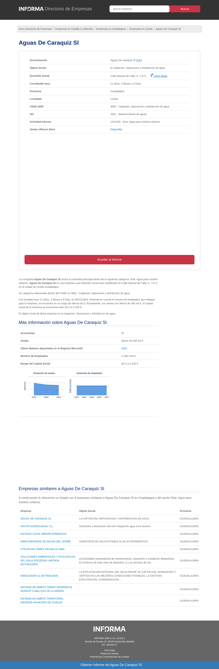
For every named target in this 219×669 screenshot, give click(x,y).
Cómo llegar (158, 76)
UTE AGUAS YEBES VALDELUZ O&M (42, 549)
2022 (124, 348)
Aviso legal (109, 650)
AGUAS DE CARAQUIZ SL (36, 518)
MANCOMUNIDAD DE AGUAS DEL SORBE (46, 541)
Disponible (116, 129)
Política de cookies (109, 653)
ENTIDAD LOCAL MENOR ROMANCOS (43, 533)
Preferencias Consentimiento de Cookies (109, 657)
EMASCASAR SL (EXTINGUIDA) (39, 575)
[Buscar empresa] (139, 8)
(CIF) (139, 60)
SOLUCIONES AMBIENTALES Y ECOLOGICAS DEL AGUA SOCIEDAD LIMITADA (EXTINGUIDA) (48, 560)
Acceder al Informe (109, 259)
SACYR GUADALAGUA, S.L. (37, 526)
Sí (122, 333)
